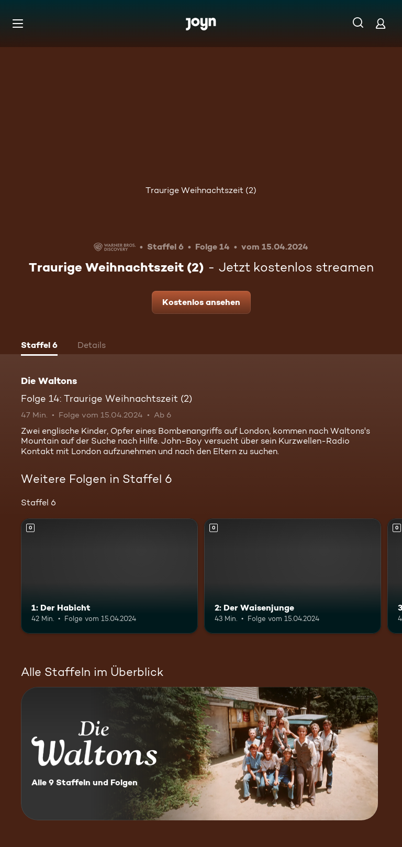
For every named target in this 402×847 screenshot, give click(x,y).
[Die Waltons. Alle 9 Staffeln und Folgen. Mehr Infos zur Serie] (199, 753)
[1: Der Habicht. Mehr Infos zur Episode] (109, 576)
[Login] (380, 23)
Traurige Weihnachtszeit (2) (201, 190)
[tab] (39, 346)
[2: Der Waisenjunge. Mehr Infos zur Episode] (292, 576)
